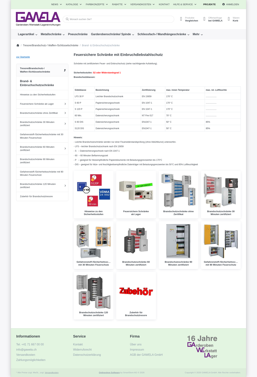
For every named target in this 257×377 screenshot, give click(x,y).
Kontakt (164, 4)
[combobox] (118, 19)
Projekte (209, 4)
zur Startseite (23, 57)
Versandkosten (52, 372)
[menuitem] (27, 34)
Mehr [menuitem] (196, 34)
